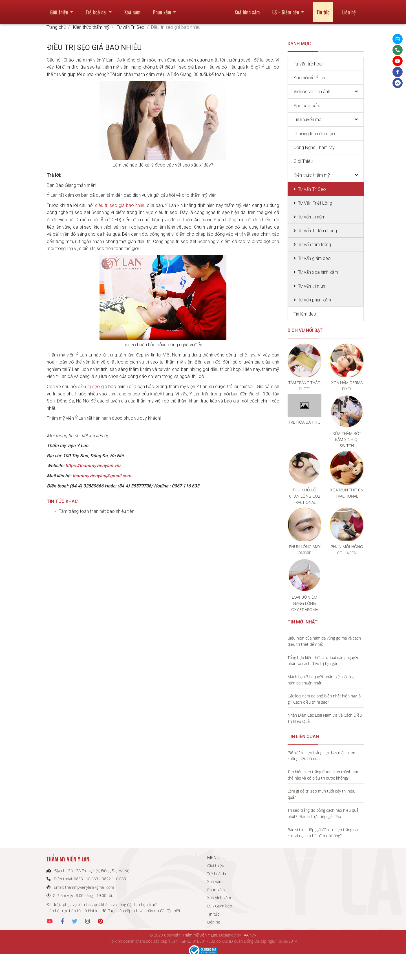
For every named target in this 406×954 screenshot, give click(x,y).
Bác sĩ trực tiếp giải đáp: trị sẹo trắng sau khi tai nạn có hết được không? (323, 833)
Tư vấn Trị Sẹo (131, 27)
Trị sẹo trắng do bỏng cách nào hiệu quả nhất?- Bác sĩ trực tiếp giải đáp (323, 813)
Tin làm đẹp (305, 314)
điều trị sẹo (89, 386)
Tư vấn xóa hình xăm (318, 272)
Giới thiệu (59, 10)
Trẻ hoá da (96, 10)
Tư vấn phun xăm (314, 300)
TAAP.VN (249, 935)
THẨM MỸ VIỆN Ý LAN (306, 858)
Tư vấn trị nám (311, 217)
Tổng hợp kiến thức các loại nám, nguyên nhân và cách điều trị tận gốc (323, 660)
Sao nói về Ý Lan (310, 77)
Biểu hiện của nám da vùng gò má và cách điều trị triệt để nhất (324, 641)
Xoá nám (132, 10)
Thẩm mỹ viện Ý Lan (200, 935)
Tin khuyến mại (308, 119)
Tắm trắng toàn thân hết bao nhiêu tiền (96, 511)
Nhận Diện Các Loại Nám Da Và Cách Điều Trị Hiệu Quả (325, 718)
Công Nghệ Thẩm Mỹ (314, 147)
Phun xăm (162, 10)
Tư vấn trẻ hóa (308, 64)
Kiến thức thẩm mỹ (91, 27)
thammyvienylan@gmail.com (101, 475)
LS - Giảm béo (285, 10)
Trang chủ (56, 27)
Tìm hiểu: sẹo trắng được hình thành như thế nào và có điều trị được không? (323, 775)
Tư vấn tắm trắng (314, 244)
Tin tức (323, 10)
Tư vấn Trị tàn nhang (317, 230)
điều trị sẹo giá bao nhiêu (120, 205)
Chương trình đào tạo (314, 133)
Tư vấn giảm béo (314, 258)
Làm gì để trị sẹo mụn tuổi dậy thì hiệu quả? (321, 794)
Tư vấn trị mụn (311, 286)
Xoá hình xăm (247, 10)
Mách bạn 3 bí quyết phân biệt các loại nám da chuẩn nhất (321, 680)
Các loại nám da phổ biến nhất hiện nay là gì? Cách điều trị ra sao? (324, 699)
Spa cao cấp (306, 105)
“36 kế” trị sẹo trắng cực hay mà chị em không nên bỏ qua (322, 756)
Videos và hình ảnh (312, 91)
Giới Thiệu (303, 161)
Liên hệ (349, 10)
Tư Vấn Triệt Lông (315, 203)
